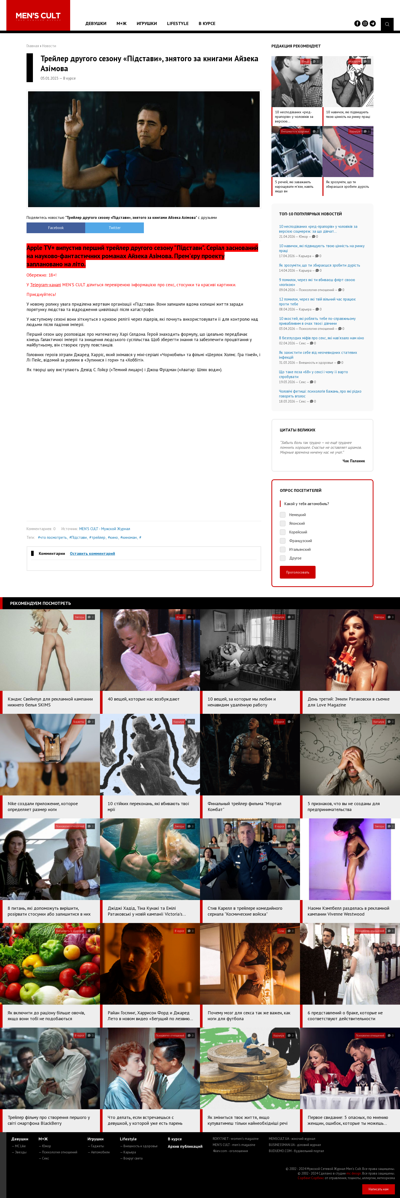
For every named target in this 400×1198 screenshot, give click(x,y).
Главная (33, 45)
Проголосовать (297, 572)
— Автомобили (99, 1152)
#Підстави (78, 537)
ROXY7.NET (236, 1139)
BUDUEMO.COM (296, 1151)
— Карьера (128, 1152)
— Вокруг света (131, 1158)
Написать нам (379, 1189)
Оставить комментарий (92, 553)
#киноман (128, 537)
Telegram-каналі (45, 285)
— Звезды (19, 1152)
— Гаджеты (96, 1146)
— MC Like (18, 1146)
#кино (113, 537)
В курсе (207, 23)
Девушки (95, 23)
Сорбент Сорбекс (311, 1178)
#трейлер (97, 537)
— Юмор (45, 1146)
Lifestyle (178, 23)
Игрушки (147, 23)
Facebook (56, 227)
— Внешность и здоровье (139, 1146)
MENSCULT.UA (292, 1139)
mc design (353, 1173)
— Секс (44, 1158)
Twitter (115, 227)
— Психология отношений (58, 1152)
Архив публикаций (185, 1146)
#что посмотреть (52, 537)
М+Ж (122, 23)
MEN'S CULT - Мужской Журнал (104, 528)
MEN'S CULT (234, 1145)
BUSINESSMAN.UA (295, 1145)
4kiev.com (230, 1151)
